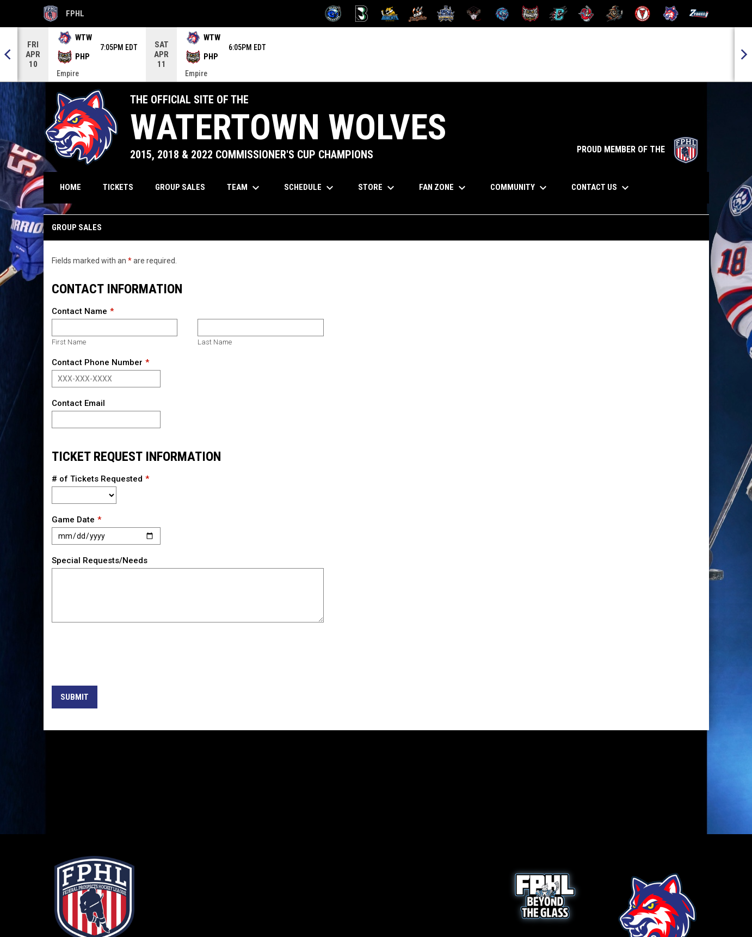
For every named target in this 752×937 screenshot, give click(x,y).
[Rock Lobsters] (586, 13)
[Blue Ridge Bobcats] (390, 13)
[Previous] (8, 54)
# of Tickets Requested (97, 479)
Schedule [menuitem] (310, 187)
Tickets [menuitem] (122, 187)
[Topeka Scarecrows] (615, 13)
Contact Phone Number (97, 362)
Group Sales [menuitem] (180, 187)
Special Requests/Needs (99, 560)
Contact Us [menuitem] (601, 187)
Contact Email (78, 403)
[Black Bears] (362, 13)
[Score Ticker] (376, 54)
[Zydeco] (699, 13)
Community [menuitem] (520, 187)
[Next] (743, 54)
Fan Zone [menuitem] (444, 187)
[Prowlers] (530, 13)
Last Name (215, 342)
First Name (69, 342)
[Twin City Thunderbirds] (643, 13)
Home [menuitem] (70, 187)
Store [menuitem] (377, 187)
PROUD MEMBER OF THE (637, 149)
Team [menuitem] (244, 187)
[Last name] (260, 327)
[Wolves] (671, 13)
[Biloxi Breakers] (333, 13)
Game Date (73, 520)
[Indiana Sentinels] (446, 13)
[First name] (114, 327)
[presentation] (134, 654)
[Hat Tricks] (418, 13)
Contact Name (79, 311)
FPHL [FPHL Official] (64, 13)
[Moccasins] (474, 13)
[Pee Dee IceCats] (502, 13)
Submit (74, 697)
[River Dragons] (558, 13)
